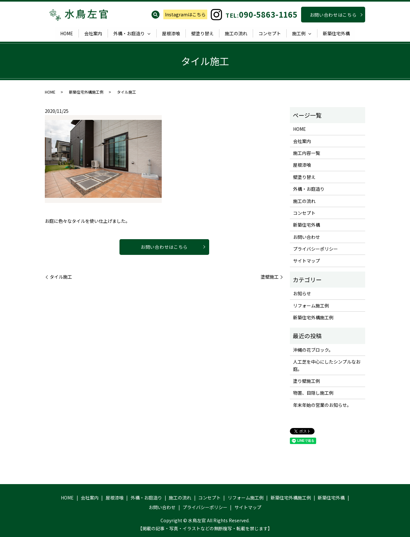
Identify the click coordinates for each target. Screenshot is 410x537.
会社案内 (93, 33)
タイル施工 (61, 277)
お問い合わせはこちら (333, 15)
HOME (66, 33)
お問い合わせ (306, 237)
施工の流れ (236, 33)
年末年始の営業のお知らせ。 (322, 405)
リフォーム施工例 (311, 305)
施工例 (299, 33)
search (155, 14)
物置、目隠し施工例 (313, 393)
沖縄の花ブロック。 (313, 350)
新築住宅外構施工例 (86, 92)
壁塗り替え (202, 33)
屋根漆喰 (171, 33)
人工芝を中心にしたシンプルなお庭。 (326, 365)
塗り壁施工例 (306, 381)
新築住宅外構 (336, 33)
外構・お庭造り (129, 33)
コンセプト (269, 33)
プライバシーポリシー (315, 249)
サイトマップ (306, 260)
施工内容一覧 (306, 153)
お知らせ (302, 293)
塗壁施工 (270, 277)
